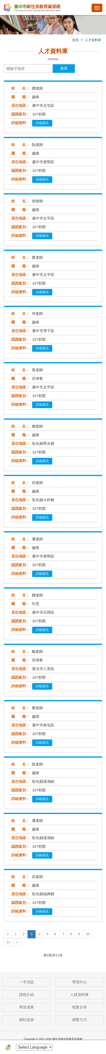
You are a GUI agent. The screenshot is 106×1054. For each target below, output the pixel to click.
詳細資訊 (42, 123)
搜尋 (63, 68)
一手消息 (26, 982)
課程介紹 (26, 994)
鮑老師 (37, 651)
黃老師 (37, 370)
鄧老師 (37, 88)
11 (8, 942)
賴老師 (37, 426)
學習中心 (79, 982)
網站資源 (26, 1020)
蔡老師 (37, 257)
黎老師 (37, 708)
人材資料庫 (79, 994)
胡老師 (37, 201)
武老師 (37, 482)
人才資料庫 (93, 40)
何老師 (37, 313)
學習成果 (26, 1007)
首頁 (75, 40)
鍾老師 (37, 595)
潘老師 (37, 539)
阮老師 (37, 145)
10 (87, 934)
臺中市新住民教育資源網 (32, 8)
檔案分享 (79, 1007)
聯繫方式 (79, 1020)
